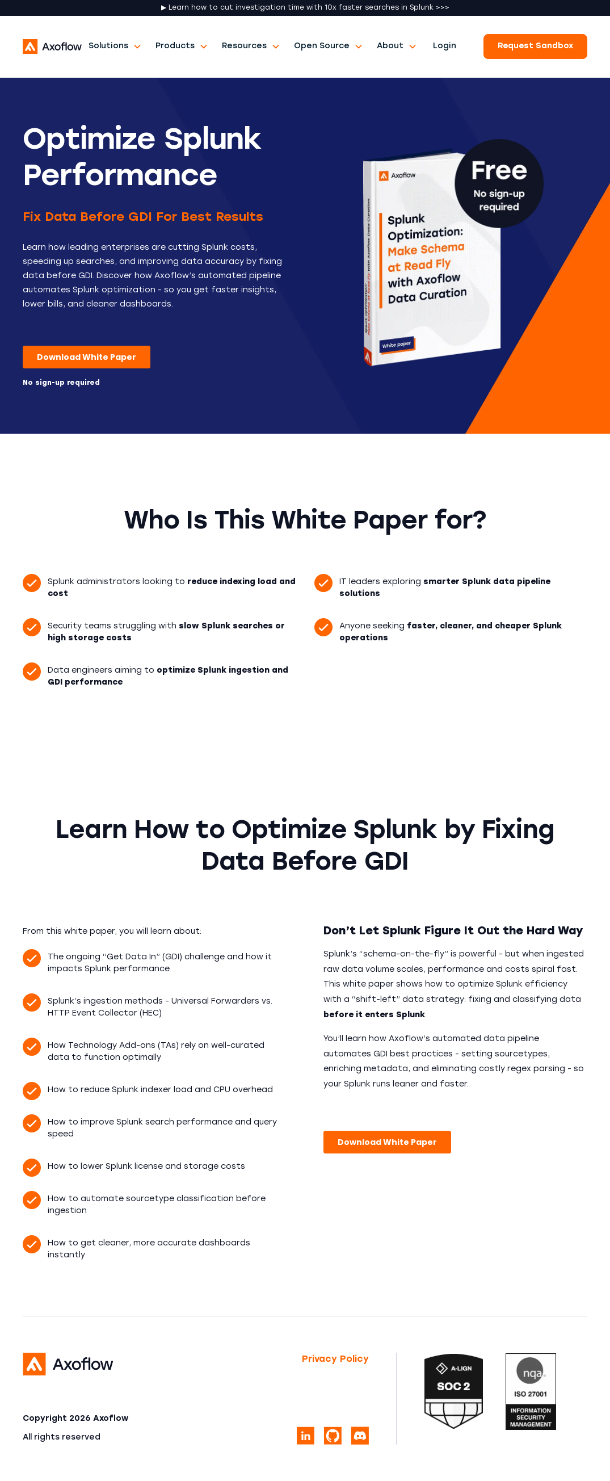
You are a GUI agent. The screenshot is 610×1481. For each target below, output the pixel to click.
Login (444, 46)
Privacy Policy (335, 1359)
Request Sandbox (535, 46)
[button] (115, 46)
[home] (52, 46)
